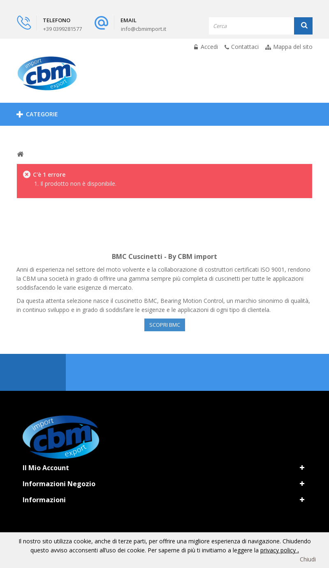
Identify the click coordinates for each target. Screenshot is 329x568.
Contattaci (245, 47)
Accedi (208, 47)
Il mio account (46, 467)
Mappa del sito (293, 47)
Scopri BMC (164, 324)
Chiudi (308, 559)
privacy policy (278, 550)
